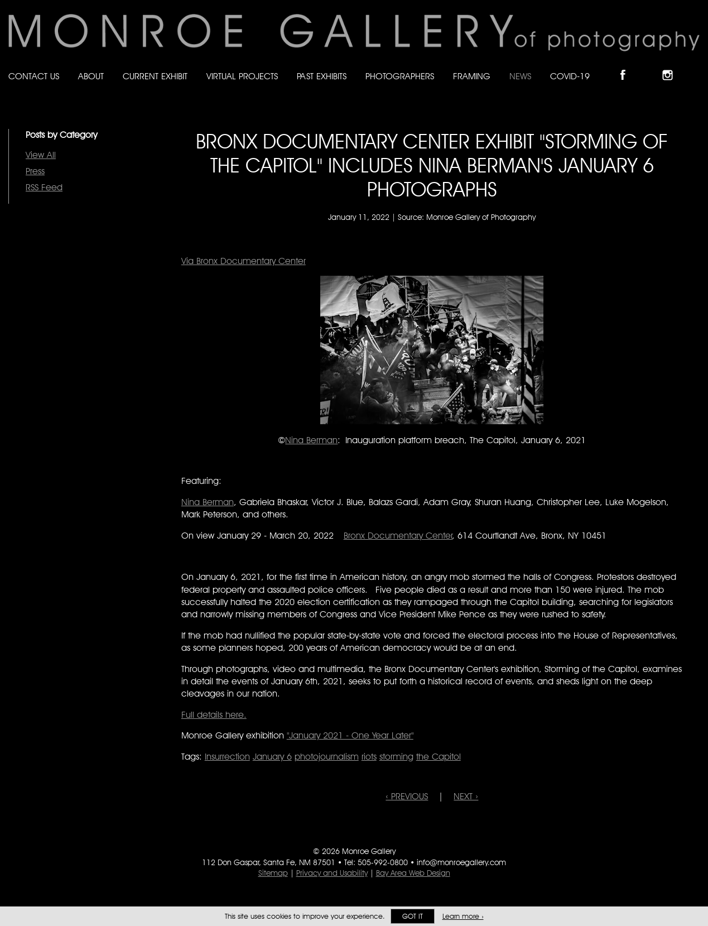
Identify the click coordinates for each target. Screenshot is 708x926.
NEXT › (466, 796)
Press (35, 171)
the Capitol (438, 756)
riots (369, 756)
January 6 (272, 756)
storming (396, 756)
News (520, 76)
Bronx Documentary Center (398, 535)
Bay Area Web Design (413, 873)
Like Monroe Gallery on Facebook (628, 65)
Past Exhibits (321, 76)
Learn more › (463, 916)
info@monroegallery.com (461, 862)
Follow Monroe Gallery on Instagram (672, 65)
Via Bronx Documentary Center (243, 261)
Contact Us (33, 76)
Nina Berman (311, 440)
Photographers (399, 76)
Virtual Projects (242, 76)
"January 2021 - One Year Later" (350, 735)
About (91, 76)
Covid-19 (570, 76)
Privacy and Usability (332, 873)
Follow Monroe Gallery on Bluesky (650, 65)
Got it (412, 916)
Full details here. (214, 714)
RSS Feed (44, 187)
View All (41, 155)
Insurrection (227, 756)
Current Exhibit (155, 76)
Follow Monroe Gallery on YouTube (695, 65)
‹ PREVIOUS (407, 796)
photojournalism (327, 756)
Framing (471, 76)
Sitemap (273, 873)
